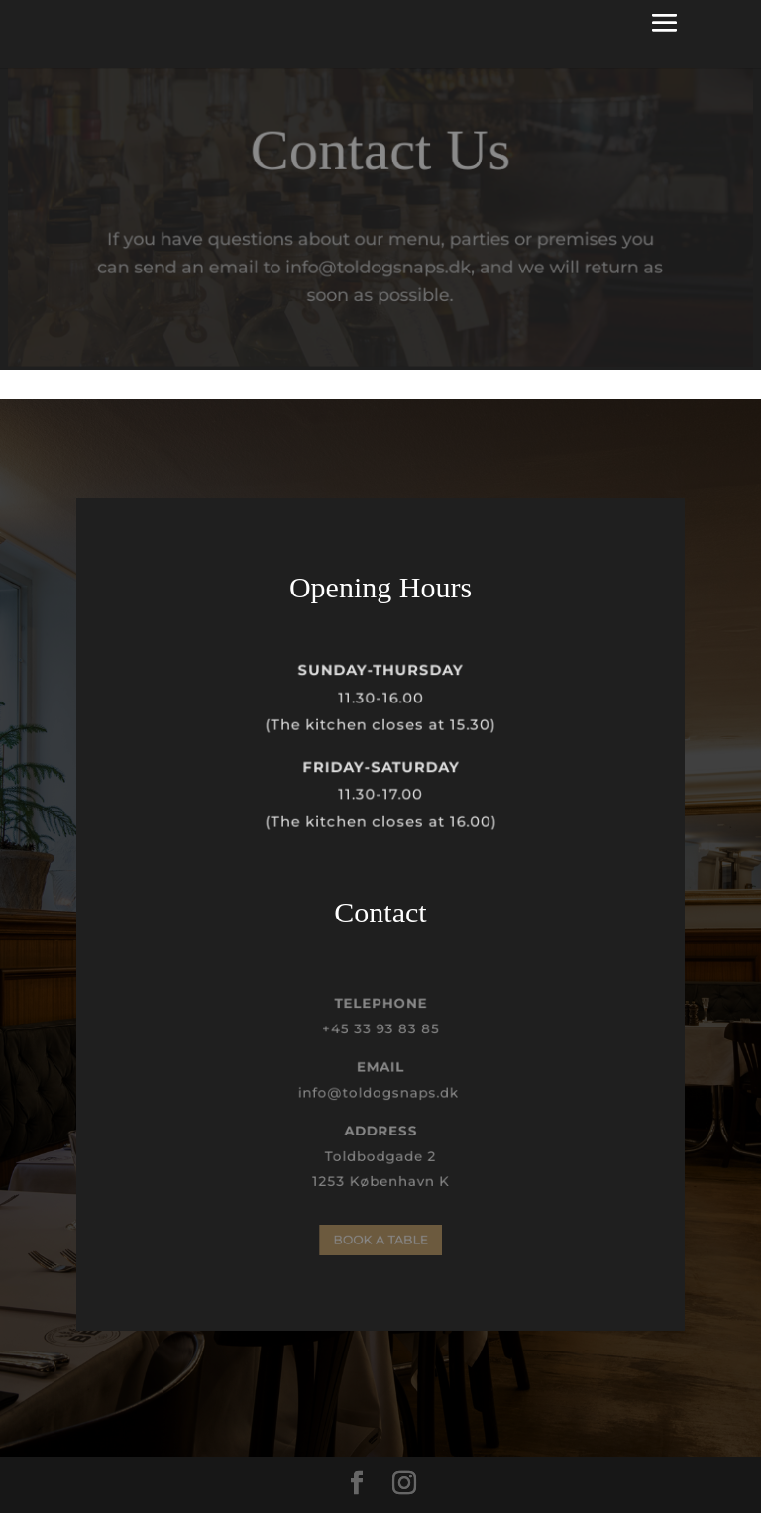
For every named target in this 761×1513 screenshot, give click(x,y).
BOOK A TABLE (380, 1239)
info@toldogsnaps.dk (380, 1093)
